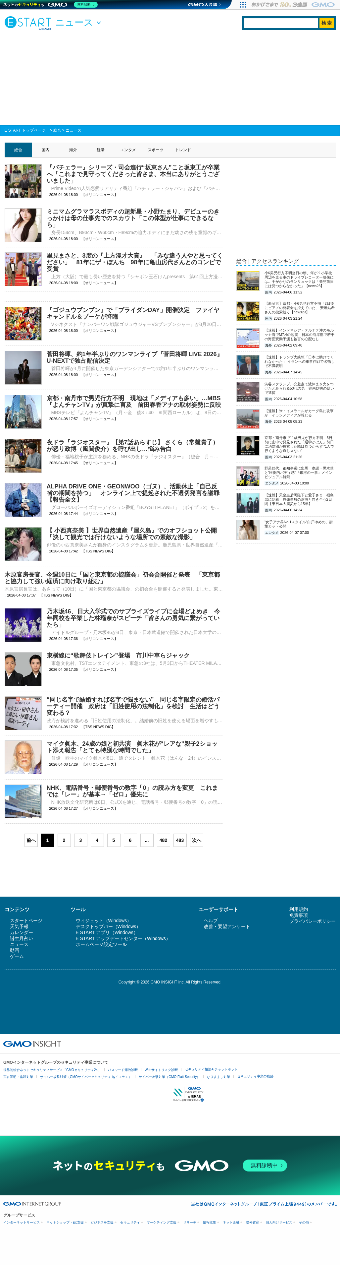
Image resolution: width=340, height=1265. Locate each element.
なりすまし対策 (218, 1077)
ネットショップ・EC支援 (65, 1222)
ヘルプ (211, 920)
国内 (46, 150)
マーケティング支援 (161, 1222)
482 (163, 840)
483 (180, 840)
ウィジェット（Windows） (104, 920)
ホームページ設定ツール (101, 944)
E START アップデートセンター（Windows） (123, 938)
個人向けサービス (279, 1222)
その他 (304, 1222)
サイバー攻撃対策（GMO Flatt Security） (169, 1077)
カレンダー (21, 932)
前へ (31, 840)
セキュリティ (130, 1222)
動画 (14, 950)
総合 (57, 130)
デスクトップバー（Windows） (108, 926)
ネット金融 (231, 1222)
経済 (101, 150)
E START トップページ (25, 130)
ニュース (73, 130)
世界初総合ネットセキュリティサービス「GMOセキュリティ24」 (52, 1070)
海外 (73, 150)
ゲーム (17, 956)
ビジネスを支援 (102, 1222)
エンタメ (128, 150)
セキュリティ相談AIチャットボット (211, 1069)
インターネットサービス (21, 1222)
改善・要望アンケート (227, 926)
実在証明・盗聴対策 (18, 1077)
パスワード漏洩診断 (123, 1070)
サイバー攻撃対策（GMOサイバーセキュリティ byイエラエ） (86, 1077)
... (147, 840)
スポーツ (156, 150)
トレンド (183, 150)
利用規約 (298, 909)
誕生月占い (21, 938)
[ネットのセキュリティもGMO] (51, 4)
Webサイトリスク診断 (161, 1070)
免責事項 (298, 915)
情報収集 (209, 1222)
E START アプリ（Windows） (107, 932)
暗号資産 (252, 1222)
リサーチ (189, 1222)
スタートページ (26, 920)
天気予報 (19, 926)
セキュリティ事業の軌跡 (255, 1076)
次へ (196, 840)
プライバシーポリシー (312, 921)
